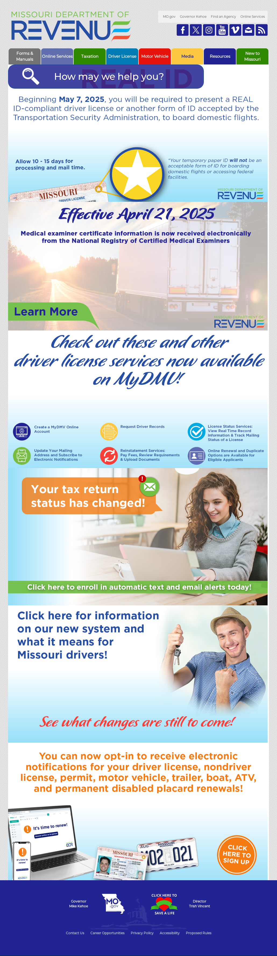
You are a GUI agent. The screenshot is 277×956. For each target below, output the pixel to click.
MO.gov (169, 17)
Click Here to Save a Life (163, 904)
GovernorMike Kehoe (78, 903)
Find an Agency (223, 17)
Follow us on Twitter (196, 30)
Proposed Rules (198, 933)
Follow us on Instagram (209, 30)
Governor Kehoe (193, 17)
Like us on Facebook (183, 30)
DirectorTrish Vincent (199, 903)
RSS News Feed (262, 30)
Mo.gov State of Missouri (113, 904)
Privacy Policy (142, 933)
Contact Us (75, 933)
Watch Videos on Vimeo (235, 30)
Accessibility (170, 933)
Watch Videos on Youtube (222, 30)
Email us (248, 30)
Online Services (252, 17)
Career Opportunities (107, 933)
